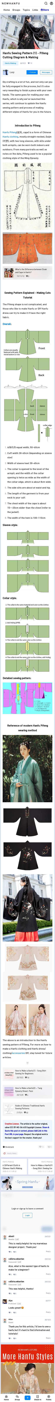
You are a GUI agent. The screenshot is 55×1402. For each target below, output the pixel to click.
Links (35, 9)
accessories (18, 1052)
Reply (48, 1251)
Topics (26, 9)
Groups (16, 9)
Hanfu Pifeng (10, 132)
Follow (32, 72)
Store (45, 9)
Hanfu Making (10, 63)
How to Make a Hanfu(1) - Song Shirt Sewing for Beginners (41, 1168)
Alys (10, 1300)
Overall (7, 324)
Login (27, 1215)
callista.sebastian (16, 1259)
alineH (11, 1236)
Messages (46, 72)
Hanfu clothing (10, 136)
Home (7, 9)
